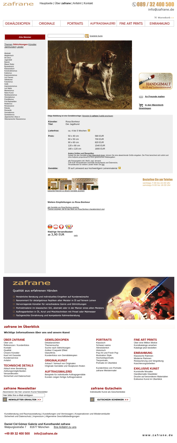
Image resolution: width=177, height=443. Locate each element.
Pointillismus (9, 99)
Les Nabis (8, 88)
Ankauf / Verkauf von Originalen (60, 363)
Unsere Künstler (11, 353)
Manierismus (9, 90)
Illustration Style (104, 355)
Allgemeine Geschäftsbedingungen (63, 416)
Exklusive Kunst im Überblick (148, 379)
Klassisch (100, 342)
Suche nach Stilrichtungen (57, 347)
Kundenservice (11, 358)
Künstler (32, 44)
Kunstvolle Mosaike (143, 371)
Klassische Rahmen (143, 356)
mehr (76, 235)
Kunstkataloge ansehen (145, 345)
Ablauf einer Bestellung (15, 368)
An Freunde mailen (155, 96)
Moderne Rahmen (142, 358)
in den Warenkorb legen (96, 155)
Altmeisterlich (102, 347)
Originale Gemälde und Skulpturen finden (65, 366)
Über (63, 3)
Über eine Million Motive (145, 342)
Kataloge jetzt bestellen (145, 347)
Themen (8, 44)
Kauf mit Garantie (12, 355)
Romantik (7, 110)
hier (103, 164)
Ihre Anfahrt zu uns (65, 427)
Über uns (8, 342)
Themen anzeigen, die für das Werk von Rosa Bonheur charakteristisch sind (76, 209)
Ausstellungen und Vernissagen (57, 414)
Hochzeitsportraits (105, 358)
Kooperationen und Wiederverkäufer (92, 414)
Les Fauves (8, 77)
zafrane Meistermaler (106, 370)
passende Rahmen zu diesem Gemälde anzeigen (66, 191)
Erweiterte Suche (96, 36)
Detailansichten (52, 342)
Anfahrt (77, 3)
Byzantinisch (9, 66)
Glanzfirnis (50, 353)
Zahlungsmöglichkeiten (15, 371)
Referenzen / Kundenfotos (16, 345)
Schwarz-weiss (103, 345)
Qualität (7, 350)
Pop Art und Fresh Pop (107, 353)
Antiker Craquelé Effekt (56, 350)
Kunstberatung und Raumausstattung (22, 414)
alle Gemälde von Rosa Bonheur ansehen (63, 207)
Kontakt (88, 3)
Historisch (101, 350)
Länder (20, 47)
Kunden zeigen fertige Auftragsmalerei (63, 377)
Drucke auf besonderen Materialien (151, 376)
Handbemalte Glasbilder (145, 374)
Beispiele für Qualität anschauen (97, 116)
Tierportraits (102, 360)
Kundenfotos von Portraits (108, 368)
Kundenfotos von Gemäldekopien (61, 355)
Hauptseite (46, 3)
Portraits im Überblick (106, 363)
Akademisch (8, 55)
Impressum (38, 416)
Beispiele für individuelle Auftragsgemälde (65, 374)
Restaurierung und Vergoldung (149, 361)
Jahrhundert (10, 47)
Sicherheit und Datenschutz (17, 376)
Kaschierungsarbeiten (144, 363)
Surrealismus (9, 112)
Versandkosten (11, 373)
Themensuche (52, 345)
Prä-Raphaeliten (10, 101)
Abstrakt (7, 53)
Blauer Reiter (9, 64)
